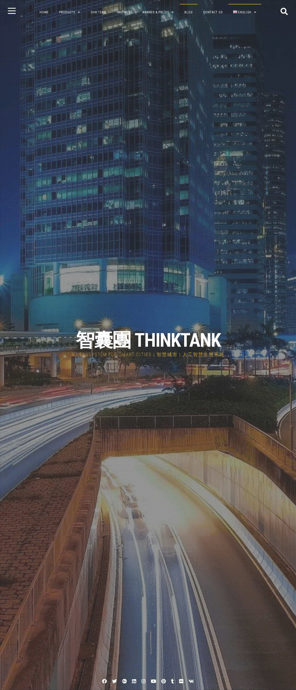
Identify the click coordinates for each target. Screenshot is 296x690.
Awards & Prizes (155, 12)
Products (67, 12)
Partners (124, 12)
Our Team (98, 12)
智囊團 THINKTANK (148, 340)
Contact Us (213, 12)
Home (44, 12)
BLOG (188, 12)
